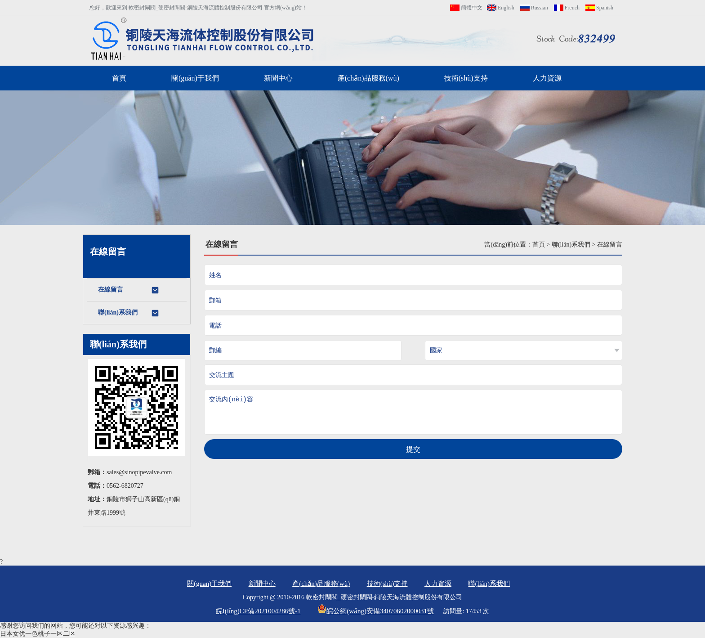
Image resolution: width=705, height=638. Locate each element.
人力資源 (547, 78)
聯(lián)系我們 (129, 313)
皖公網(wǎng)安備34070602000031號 (375, 611)
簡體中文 (466, 7)
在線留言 (129, 290)
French (567, 7)
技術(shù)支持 (466, 78)
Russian (534, 7)
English (500, 7)
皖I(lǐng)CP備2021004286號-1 (258, 611)
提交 (413, 449)
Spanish (599, 7)
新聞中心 (278, 78)
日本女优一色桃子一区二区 (38, 633)
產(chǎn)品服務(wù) (368, 78)
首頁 (119, 78)
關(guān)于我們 (195, 78)
